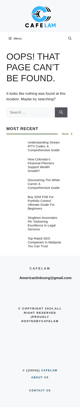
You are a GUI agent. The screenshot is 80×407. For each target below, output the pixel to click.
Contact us (40, 390)
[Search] (61, 112)
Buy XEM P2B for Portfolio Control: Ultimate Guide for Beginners (41, 202)
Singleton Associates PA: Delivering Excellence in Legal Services (42, 223)
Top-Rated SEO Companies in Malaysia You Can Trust (44, 242)
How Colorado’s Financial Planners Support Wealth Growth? (41, 165)
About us (40, 377)
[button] (70, 38)
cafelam (49, 370)
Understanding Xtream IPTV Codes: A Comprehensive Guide (44, 146)
